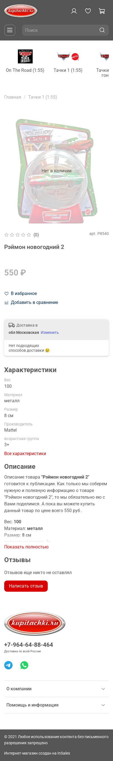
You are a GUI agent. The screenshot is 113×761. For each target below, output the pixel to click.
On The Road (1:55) (28, 71)
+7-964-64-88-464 (28, 644)
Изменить (50, 334)
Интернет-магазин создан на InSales (37, 753)
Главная (12, 98)
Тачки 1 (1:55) (76, 71)
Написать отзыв (26, 587)
